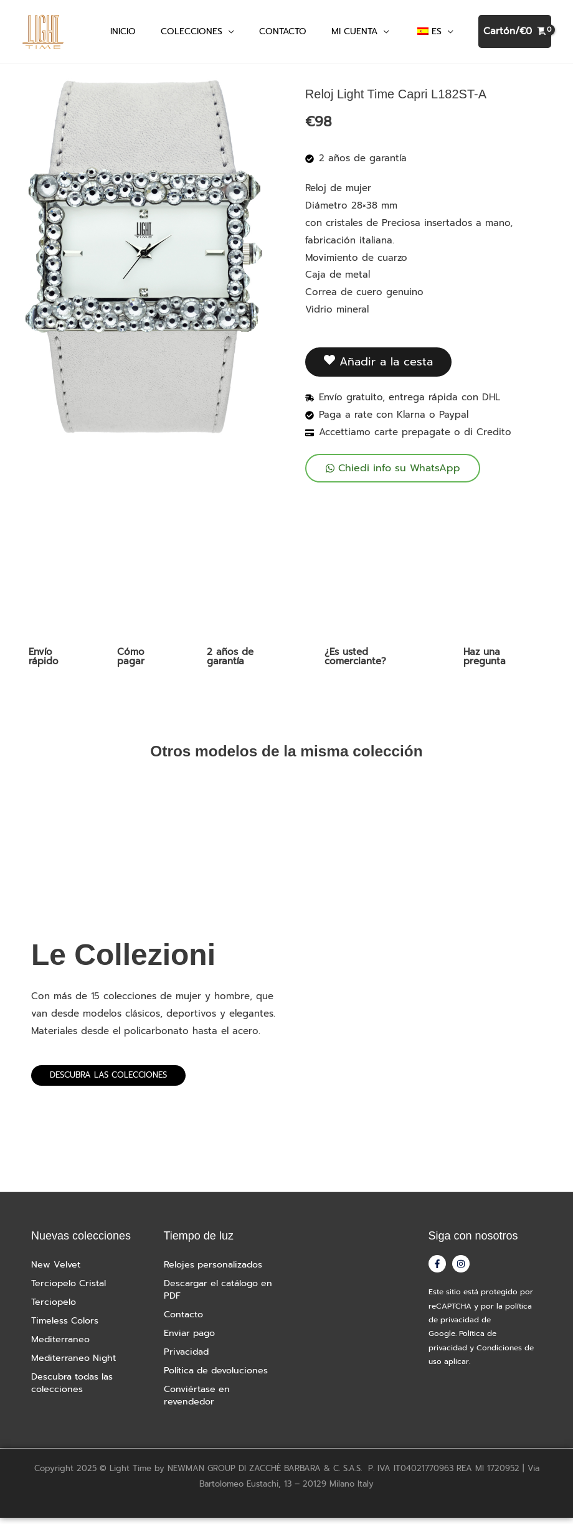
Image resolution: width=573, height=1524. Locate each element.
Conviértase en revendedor (199, 1401)
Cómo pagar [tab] (130, 662)
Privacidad (188, 1358)
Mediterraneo (61, 1345)
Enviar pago (191, 1339)
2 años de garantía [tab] (230, 662)
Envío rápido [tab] (44, 662)
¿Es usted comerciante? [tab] (355, 662)
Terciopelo (54, 1308)
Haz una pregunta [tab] (484, 662)
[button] (228, 33)
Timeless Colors (66, 1327)
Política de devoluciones (219, 1376)
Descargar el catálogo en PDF (214, 1295)
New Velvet (56, 1270)
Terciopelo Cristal (71, 1289)
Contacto (185, 1320)
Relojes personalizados (215, 1270)
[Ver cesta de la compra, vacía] (514, 34)
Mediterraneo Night (75, 1364)
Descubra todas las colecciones (75, 1389)
